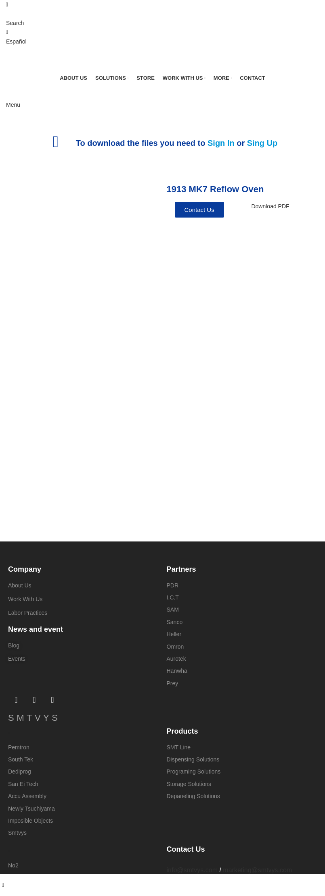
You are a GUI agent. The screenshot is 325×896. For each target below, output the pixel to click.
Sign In (221, 143)
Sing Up (262, 143)
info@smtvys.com (192, 870)
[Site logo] (48, 59)
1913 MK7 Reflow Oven (215, 189)
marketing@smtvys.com (257, 870)
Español (16, 41)
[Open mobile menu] (13, 105)
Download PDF (270, 206)
